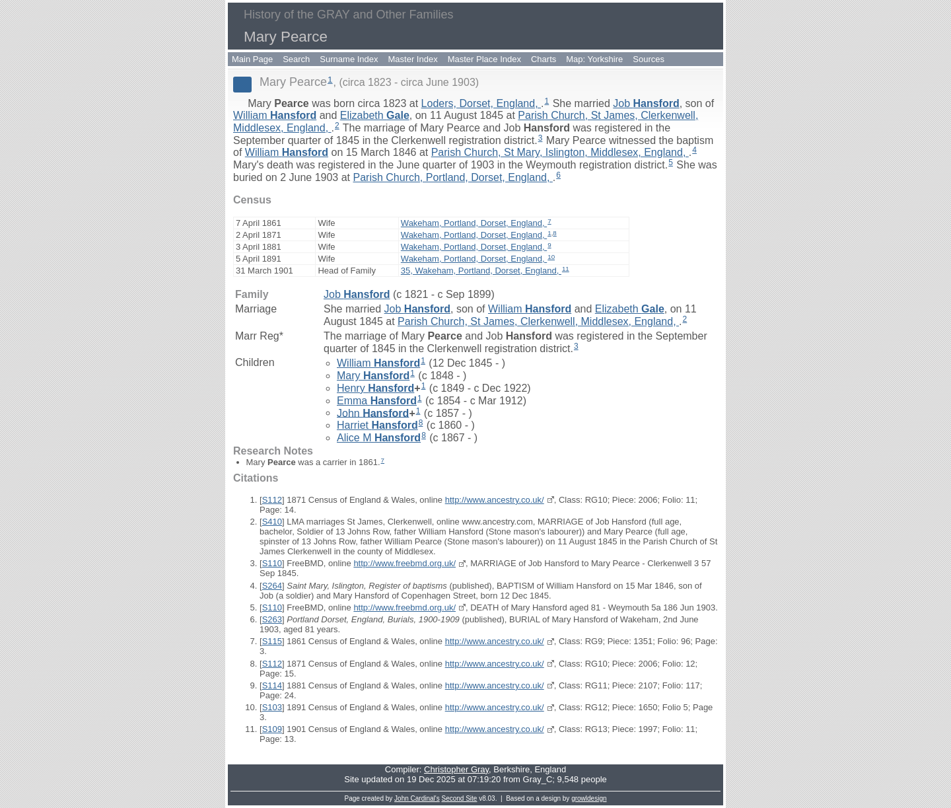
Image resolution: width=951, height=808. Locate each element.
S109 (272, 729)
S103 (272, 707)
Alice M (379, 437)
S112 (272, 500)
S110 (272, 563)
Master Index (413, 59)
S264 (272, 586)
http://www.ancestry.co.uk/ (494, 500)
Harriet (377, 425)
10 (551, 256)
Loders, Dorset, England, (481, 103)
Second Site (459, 798)
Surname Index (349, 59)
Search (296, 59)
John (373, 412)
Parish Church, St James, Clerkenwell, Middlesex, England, (538, 321)
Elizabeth (374, 115)
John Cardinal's (417, 798)
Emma (377, 400)
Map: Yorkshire (594, 59)
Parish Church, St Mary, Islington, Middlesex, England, (560, 152)
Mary (373, 375)
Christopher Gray (456, 769)
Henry (375, 388)
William (274, 115)
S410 (272, 522)
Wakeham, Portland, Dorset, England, (474, 223)
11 (565, 268)
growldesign (588, 798)
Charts (543, 59)
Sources (648, 59)
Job (646, 103)
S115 (272, 641)
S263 (272, 619)
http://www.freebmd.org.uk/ (404, 563)
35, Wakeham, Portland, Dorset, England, (481, 270)
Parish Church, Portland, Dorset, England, (452, 177)
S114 (272, 685)
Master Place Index (484, 59)
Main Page (252, 59)
